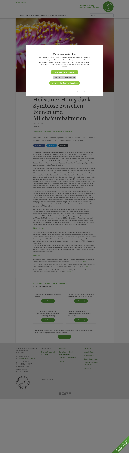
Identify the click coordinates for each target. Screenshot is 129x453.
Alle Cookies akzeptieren (64, 72)
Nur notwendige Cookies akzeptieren (64, 83)
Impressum (96, 92)
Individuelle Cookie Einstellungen (64, 78)
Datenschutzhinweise (83, 92)
